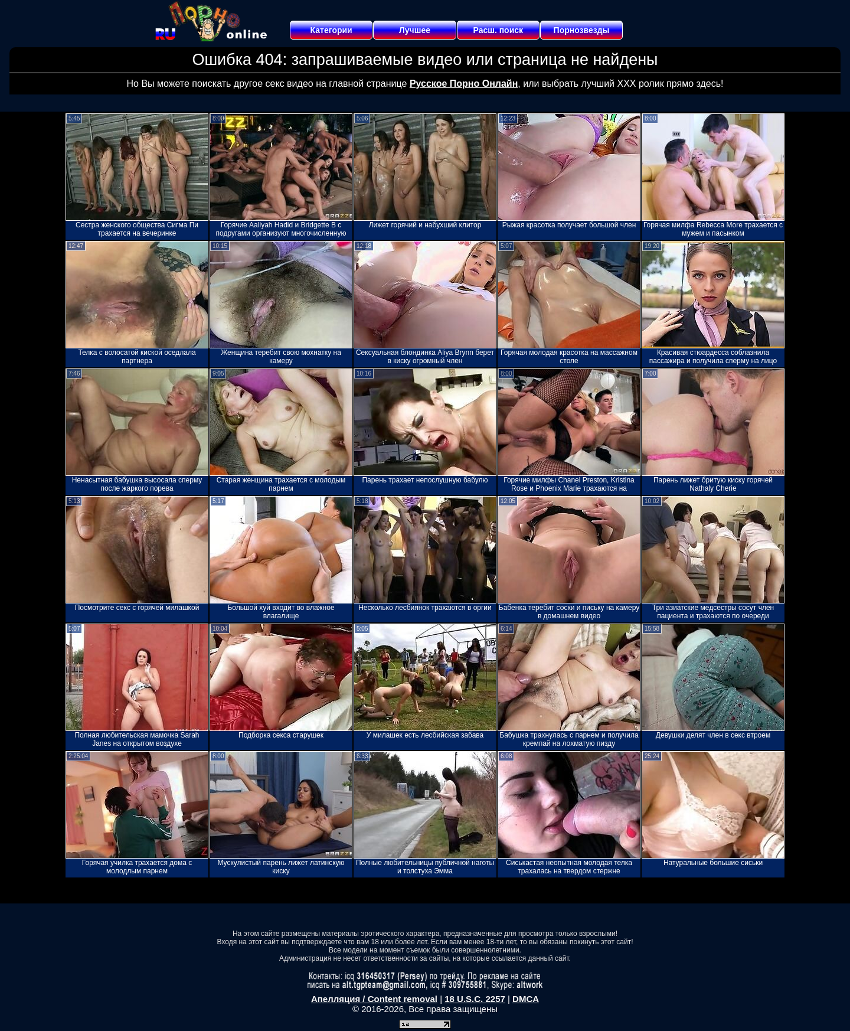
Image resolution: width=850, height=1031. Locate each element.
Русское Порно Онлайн (464, 84)
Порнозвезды (582, 30)
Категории (331, 30)
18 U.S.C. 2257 (474, 999)
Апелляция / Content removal (374, 999)
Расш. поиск (498, 30)
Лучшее (414, 30)
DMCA (525, 999)
